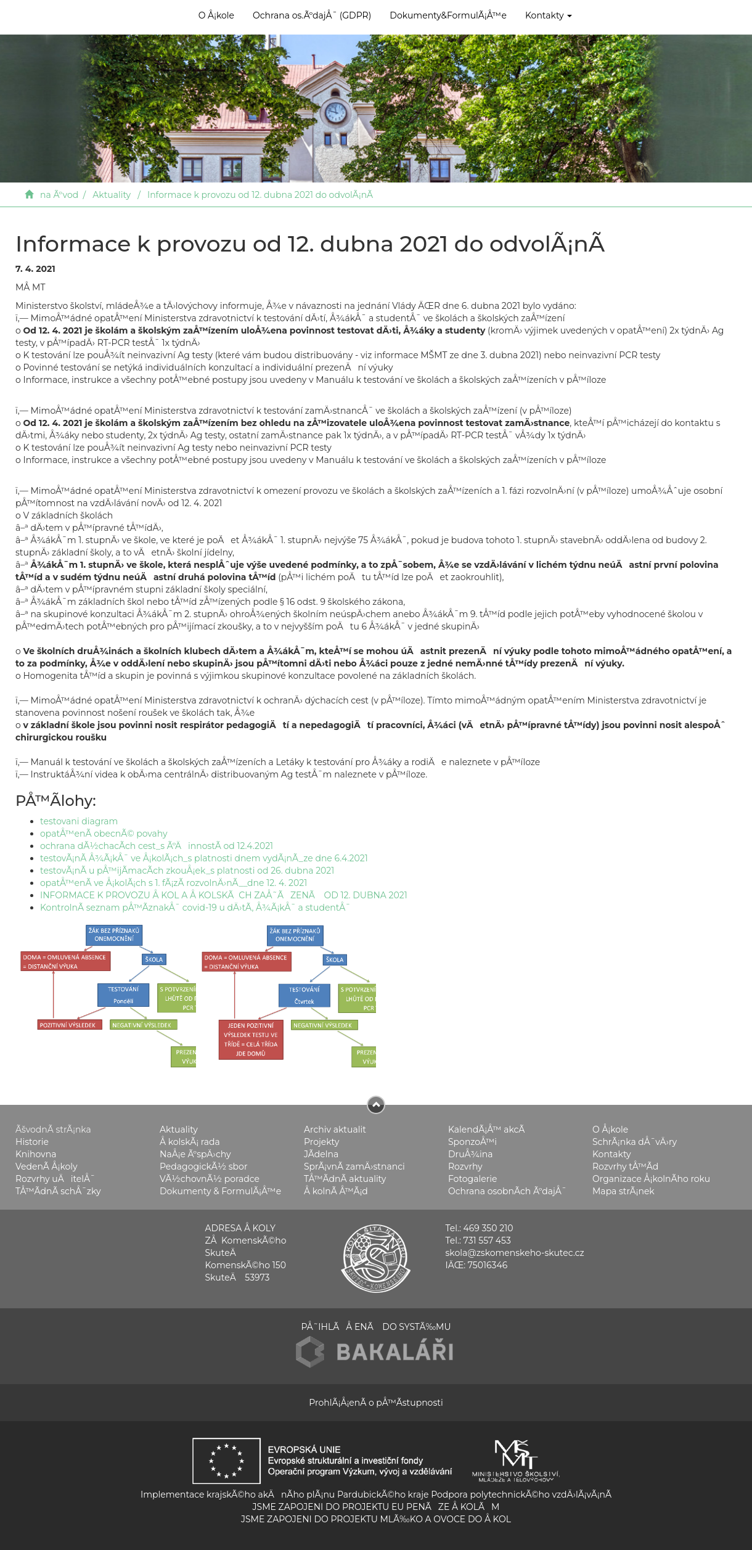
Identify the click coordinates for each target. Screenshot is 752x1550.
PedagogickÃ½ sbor (204, 1166)
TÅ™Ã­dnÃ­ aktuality (345, 1178)
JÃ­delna (321, 1154)
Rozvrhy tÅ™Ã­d (625, 1166)
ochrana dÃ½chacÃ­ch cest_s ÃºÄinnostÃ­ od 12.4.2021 (156, 845)
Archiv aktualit (335, 1129)
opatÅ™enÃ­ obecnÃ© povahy (104, 833)
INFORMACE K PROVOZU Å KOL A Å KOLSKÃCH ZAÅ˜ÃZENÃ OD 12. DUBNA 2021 (223, 895)
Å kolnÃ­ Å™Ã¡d (336, 1191)
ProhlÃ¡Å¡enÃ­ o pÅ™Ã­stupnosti (376, 1402)
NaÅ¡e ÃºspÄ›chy (195, 1154)
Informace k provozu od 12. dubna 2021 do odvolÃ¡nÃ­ (260, 194)
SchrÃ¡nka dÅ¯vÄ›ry (634, 1141)
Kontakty (548, 15)
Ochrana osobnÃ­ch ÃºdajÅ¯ (507, 1191)
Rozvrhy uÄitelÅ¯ (55, 1178)
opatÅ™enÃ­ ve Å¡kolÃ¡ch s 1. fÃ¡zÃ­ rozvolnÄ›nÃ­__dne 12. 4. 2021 (173, 882)
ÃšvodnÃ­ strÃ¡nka (53, 1129)
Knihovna (35, 1154)
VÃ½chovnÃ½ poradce (210, 1178)
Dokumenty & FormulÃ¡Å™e (220, 1191)
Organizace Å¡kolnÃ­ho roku (651, 1178)
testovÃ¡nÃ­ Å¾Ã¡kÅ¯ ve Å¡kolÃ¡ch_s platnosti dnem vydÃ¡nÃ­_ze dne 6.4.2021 (204, 858)
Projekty (321, 1141)
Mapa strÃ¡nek (623, 1191)
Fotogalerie (472, 1178)
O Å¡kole (216, 15)
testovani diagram (79, 821)
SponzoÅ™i (472, 1141)
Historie (32, 1141)
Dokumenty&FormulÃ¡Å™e (448, 15)
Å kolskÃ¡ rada (190, 1141)
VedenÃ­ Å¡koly (46, 1166)
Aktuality (111, 194)
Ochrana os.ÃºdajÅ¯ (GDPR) (312, 15)
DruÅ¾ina (470, 1154)
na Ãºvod (59, 194)
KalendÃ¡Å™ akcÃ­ (486, 1129)
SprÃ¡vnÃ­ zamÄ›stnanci (354, 1166)
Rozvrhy (465, 1166)
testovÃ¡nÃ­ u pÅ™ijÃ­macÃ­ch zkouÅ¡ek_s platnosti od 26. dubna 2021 (187, 870)
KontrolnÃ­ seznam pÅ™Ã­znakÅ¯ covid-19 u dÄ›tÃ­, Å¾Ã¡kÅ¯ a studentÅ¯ (195, 907)
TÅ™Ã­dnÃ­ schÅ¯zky (58, 1191)
